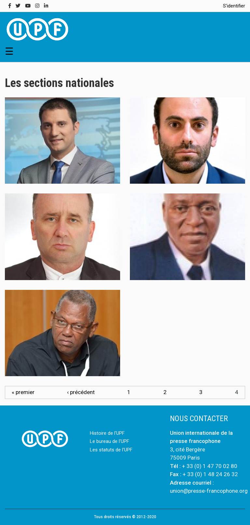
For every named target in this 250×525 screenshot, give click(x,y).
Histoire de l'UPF (107, 433)
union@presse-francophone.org (209, 491)
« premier (23, 392)
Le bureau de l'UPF (109, 441)
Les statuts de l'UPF (111, 450)
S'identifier (234, 6)
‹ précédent (81, 392)
